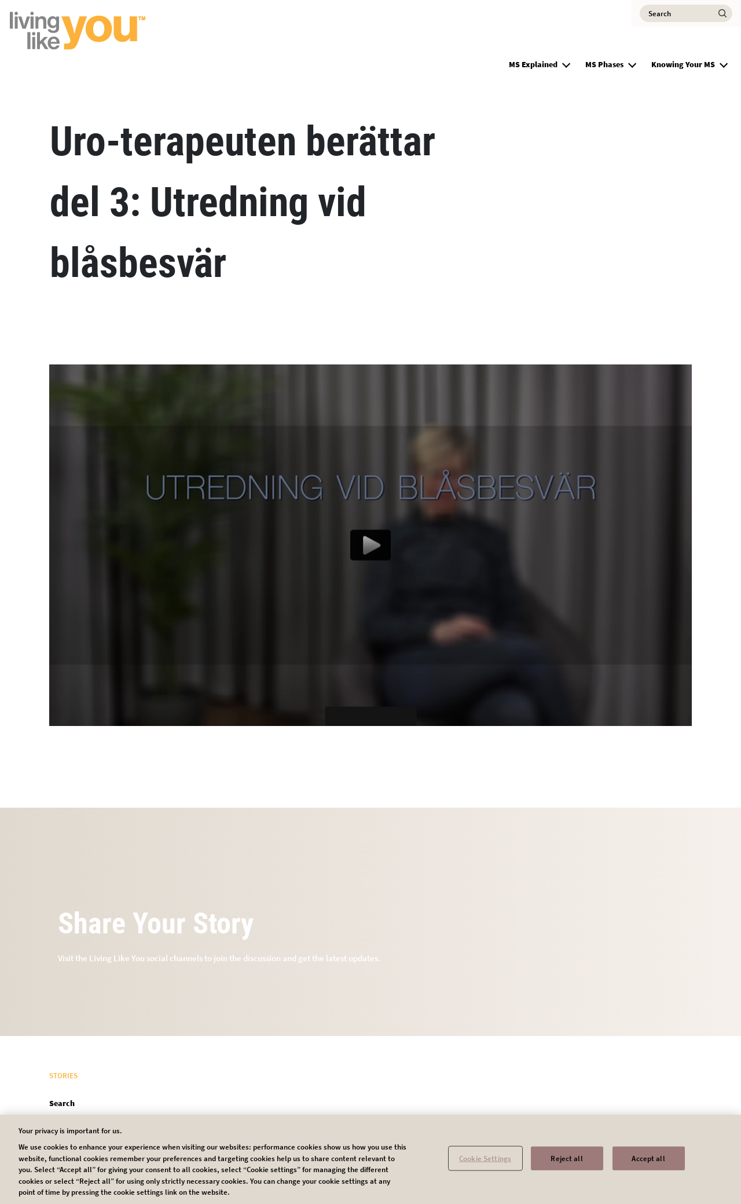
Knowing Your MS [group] (683, 64)
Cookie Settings (485, 1161)
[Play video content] (370, 545)
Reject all (566, 1161)
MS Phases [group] (604, 64)
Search (62, 1103)
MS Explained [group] (533, 64)
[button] (566, 63)
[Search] (686, 13)
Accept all (648, 1161)
